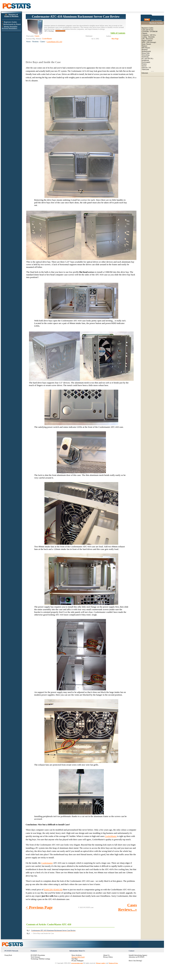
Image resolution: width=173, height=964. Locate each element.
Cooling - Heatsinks (148, 37)
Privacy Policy (108, 957)
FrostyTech (8, 955)
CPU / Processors (147, 39)
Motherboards (146, 51)
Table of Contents (118, 33)
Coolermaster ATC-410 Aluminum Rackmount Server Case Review (76, 16)
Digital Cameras (147, 40)
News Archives (76, 955)
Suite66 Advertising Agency (138, 955)
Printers (144, 64)
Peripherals (145, 60)
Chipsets (144, 33)
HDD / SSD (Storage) (149, 42)
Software (145, 67)
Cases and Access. (148, 30)
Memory (144, 46)
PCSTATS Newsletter (38, 955)
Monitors (145, 49)
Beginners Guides (10, 22)
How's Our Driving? (135, 961)
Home (28, 42)
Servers (144, 66)
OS (150, 67)
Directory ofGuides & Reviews (11, 15)
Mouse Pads (146, 53)
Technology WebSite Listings (40, 959)
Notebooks (145, 57)
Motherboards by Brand (12, 24)
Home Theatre (146, 44)
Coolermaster (47, 863)
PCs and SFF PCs (147, 58)
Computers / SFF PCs (149, 35)
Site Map (74, 959)
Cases (42, 42)
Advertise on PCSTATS (136, 957)
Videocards (145, 69)
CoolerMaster (111, 836)
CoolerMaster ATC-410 (54, 42)
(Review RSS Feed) (77, 957)
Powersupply (146, 62)
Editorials (145, 73)
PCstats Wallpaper (77, 961)
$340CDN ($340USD (53, 889)
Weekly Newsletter (10, 27)
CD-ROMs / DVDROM (149, 31)
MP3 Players (146, 48)
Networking (146, 55)
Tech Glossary (35, 957)
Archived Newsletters (9, 28)
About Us (106, 955)
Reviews (35, 42)
